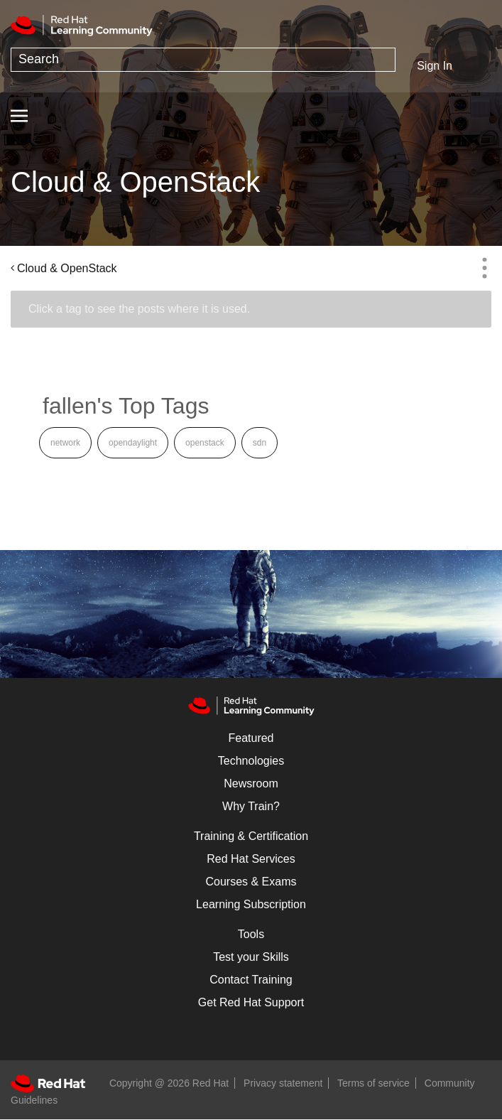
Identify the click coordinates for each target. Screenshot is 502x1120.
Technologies (251, 761)
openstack (204, 443)
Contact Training (251, 980)
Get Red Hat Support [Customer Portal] (251, 1002)
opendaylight (133, 443)
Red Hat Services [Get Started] (251, 859)
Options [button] (484, 268)
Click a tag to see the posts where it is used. (139, 309)
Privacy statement (283, 1083)
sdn (259, 443)
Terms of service (373, 1083)
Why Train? (251, 806)
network (65, 443)
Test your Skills (251, 957)
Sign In (434, 66)
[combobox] (203, 60)
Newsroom (251, 783)
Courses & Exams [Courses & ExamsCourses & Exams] (250, 882)
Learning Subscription (251, 904)
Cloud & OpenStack (67, 268)
